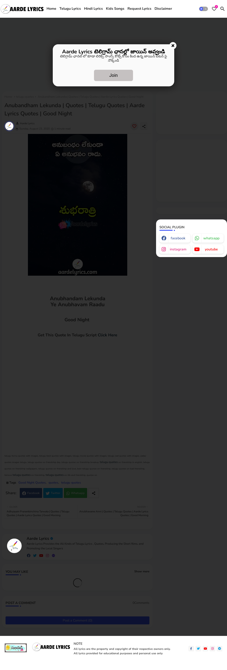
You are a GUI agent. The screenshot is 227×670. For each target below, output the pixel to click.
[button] (203, 9)
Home (51, 8)
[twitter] (198, 648)
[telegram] (219, 648)
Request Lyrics (139, 8)
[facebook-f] (191, 648)
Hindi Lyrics (93, 8)
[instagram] (212, 648)
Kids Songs (115, 8)
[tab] (51, 9)
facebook (178, 238)
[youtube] (205, 648)
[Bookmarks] (214, 9)
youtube (211, 249)
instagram (178, 249)
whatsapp (211, 238)
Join (113, 75)
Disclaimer (163, 8)
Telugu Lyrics (70, 8)
